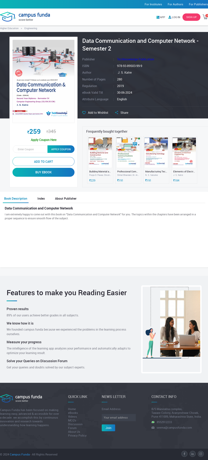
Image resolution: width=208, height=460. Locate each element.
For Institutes (153, 4)
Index (41, 198)
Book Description (15, 198)
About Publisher (66, 198)
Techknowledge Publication (135, 59)
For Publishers (198, 4)
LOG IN (176, 17)
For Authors (175, 4)
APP (162, 17)
